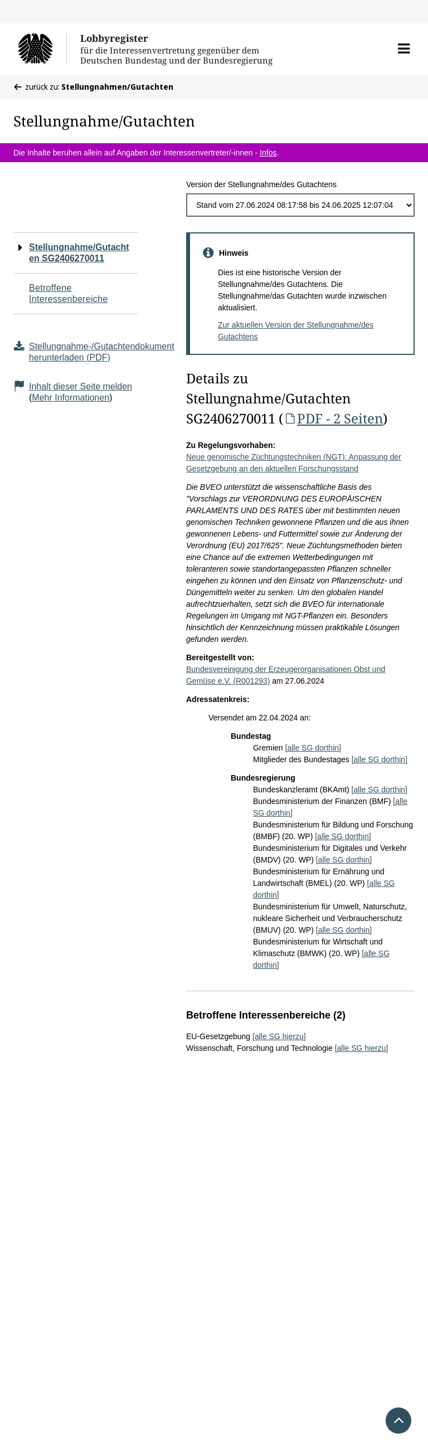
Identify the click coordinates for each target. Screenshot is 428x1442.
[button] (404, 48)
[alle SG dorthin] (313, 747)
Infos (268, 152)
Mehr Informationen (70, 397)
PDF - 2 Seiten (333, 418)
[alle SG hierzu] (279, 1036)
